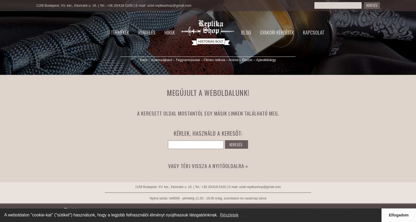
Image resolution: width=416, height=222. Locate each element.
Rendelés (146, 32)
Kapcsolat (313, 32)
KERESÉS (235, 144)
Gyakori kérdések (277, 32)
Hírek (169, 32)
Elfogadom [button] (399, 215)
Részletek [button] (229, 215)
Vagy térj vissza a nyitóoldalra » (208, 166)
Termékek (120, 32)
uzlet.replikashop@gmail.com (169, 5)
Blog (246, 32)
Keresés (372, 5)
